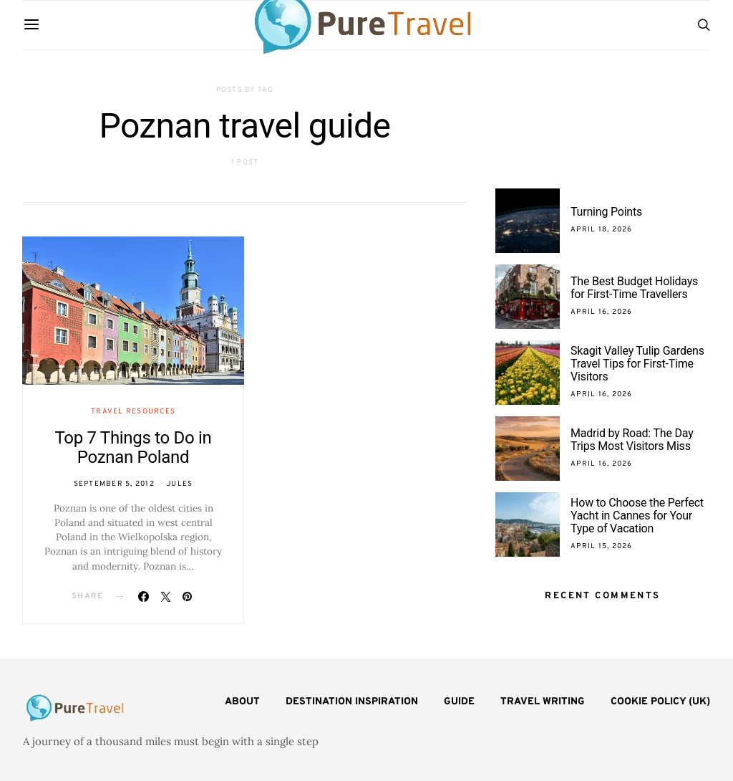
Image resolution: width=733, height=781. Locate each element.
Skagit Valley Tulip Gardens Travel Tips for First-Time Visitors (637, 363)
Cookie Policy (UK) (660, 702)
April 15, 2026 (602, 546)
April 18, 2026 (602, 229)
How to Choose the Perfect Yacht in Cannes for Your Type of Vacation (637, 515)
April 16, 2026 (602, 312)
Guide (459, 702)
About (242, 702)
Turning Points (606, 212)
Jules (180, 484)
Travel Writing (542, 702)
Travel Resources (133, 411)
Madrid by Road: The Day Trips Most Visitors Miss (632, 439)
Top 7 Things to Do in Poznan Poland (132, 447)
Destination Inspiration (352, 702)
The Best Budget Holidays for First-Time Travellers (634, 287)
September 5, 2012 (114, 484)
